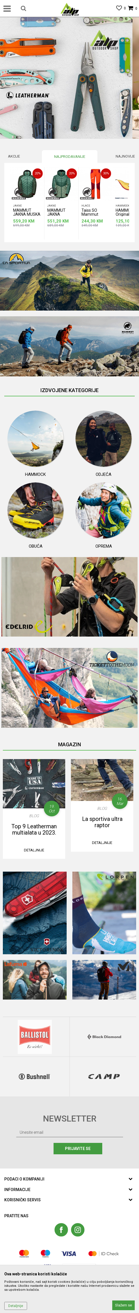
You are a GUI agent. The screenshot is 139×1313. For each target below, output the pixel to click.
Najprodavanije (69, 156)
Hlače (85, 205)
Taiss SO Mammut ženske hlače (93, 213)
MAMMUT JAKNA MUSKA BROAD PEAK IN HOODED (26, 213)
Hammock (122, 205)
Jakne (17, 205)
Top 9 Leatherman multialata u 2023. (34, 829)
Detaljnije (34, 850)
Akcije (14, 156)
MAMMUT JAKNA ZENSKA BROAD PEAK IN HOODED (59, 213)
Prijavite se (78, 1148)
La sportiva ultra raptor (102, 822)
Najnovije (125, 156)
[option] (69, 78)
